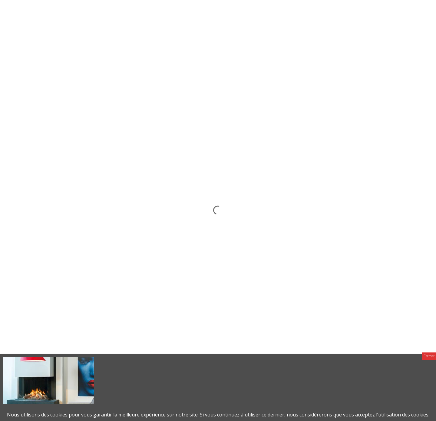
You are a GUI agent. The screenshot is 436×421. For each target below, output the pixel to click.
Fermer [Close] (429, 356)
